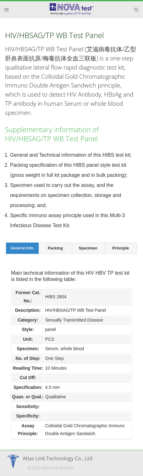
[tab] (22, 248)
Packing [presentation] (55, 248)
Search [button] (136, 10)
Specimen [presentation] (88, 248)
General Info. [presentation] (23, 248)
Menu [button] (7, 10)
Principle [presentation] (120, 248)
